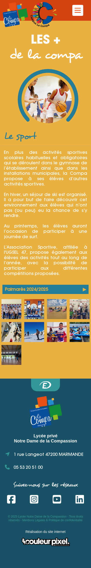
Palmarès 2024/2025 (26, 289)
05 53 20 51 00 (28, 467)
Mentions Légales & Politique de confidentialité (52, 520)
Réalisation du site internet (45, 532)
